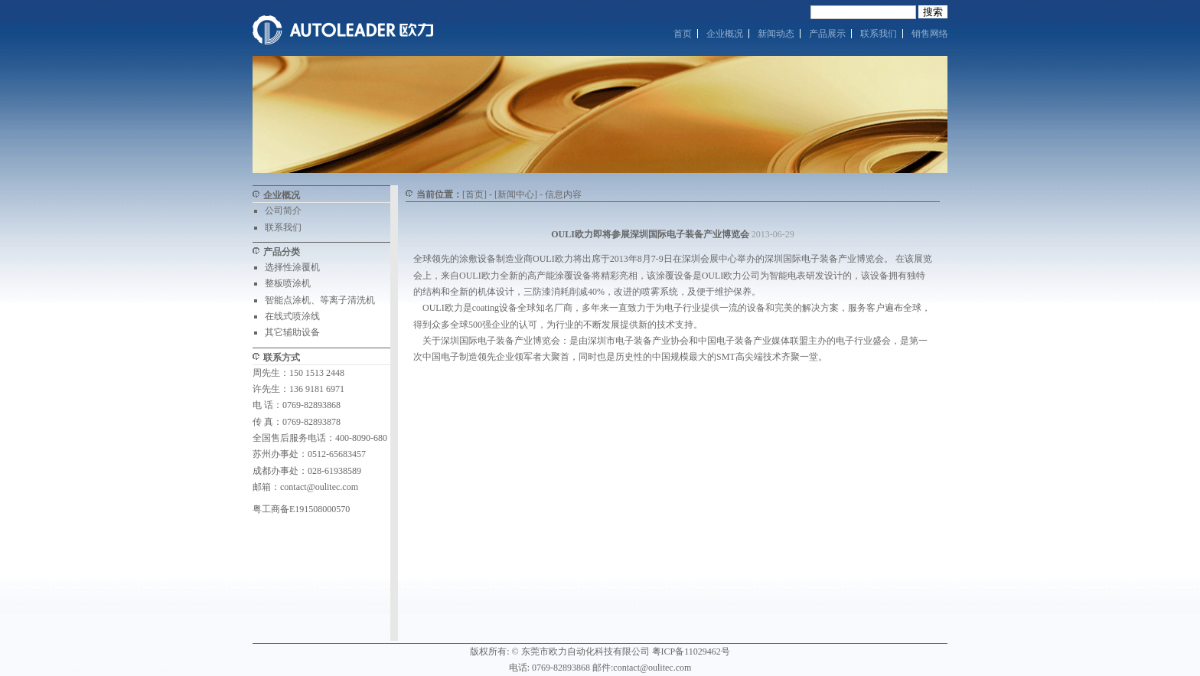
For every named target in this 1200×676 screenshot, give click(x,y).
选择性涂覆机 (292, 267)
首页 (682, 33)
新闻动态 (776, 33)
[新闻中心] (515, 194)
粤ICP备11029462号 (691, 651)
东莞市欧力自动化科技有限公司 (585, 651)
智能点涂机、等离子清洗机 (320, 300)
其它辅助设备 (292, 332)
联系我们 (878, 33)
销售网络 (929, 33)
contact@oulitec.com (319, 487)
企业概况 (724, 33)
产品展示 (827, 33)
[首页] (474, 194)
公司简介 (283, 210)
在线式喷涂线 (292, 316)
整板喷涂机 (288, 283)
